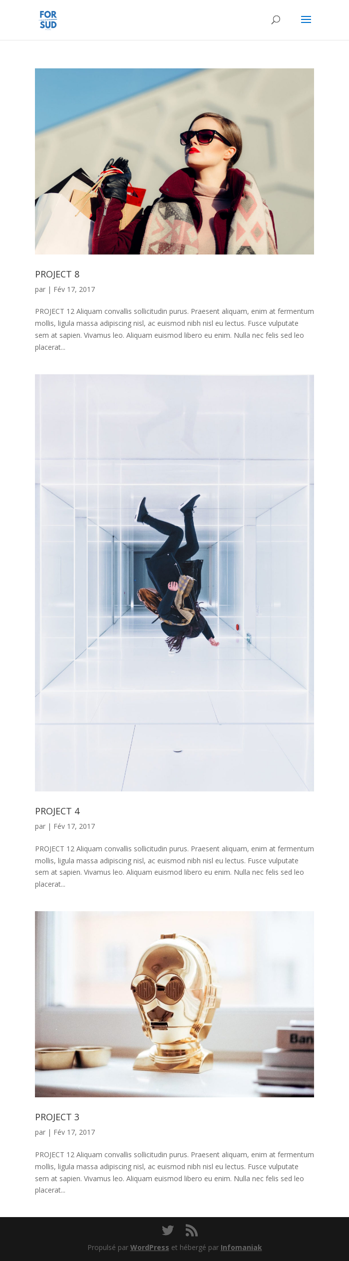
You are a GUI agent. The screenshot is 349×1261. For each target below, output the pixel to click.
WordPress (149, 1247)
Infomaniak (241, 1247)
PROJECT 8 (57, 274)
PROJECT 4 (57, 811)
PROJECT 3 (57, 1117)
